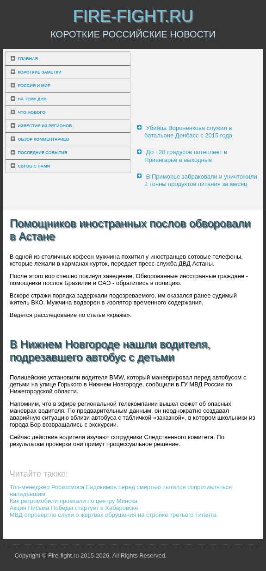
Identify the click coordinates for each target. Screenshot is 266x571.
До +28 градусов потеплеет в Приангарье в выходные (185, 156)
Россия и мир (34, 85)
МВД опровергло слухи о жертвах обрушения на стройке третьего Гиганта (113, 514)
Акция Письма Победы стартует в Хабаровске (74, 507)
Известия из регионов (45, 126)
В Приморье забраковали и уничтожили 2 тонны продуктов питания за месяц (200, 180)
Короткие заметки (39, 72)
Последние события (42, 152)
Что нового (31, 112)
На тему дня (32, 99)
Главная (28, 58)
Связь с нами (34, 166)
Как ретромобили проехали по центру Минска (73, 500)
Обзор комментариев (43, 139)
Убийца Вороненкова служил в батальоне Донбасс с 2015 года (188, 131)
